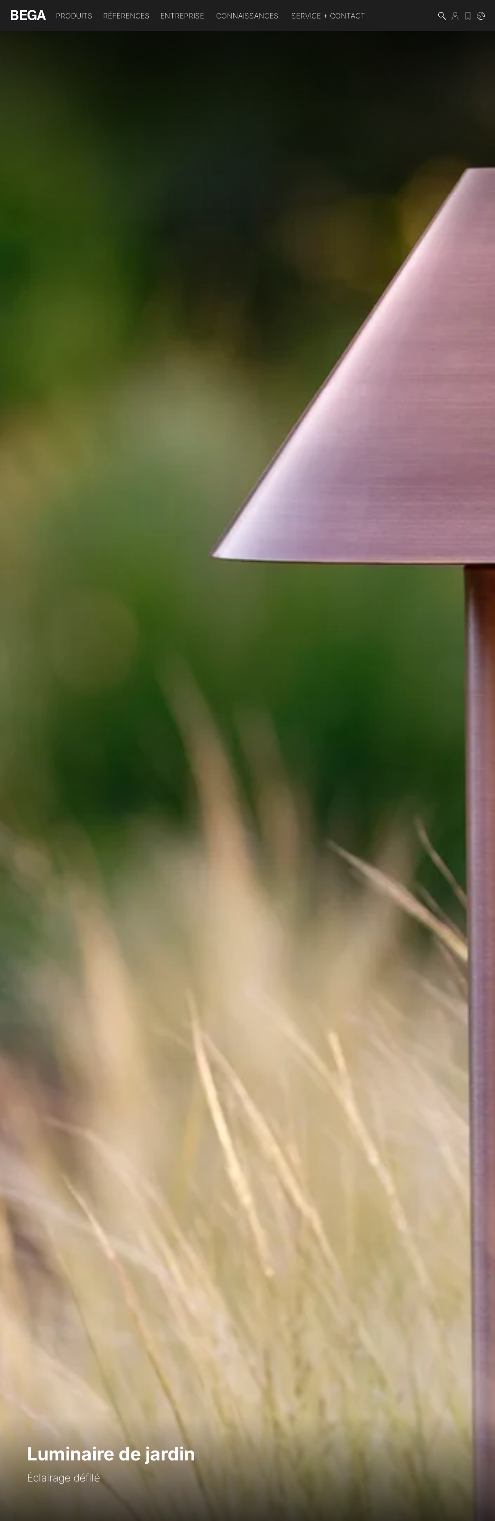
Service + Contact (328, 16)
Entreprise (182, 16)
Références (126, 16)
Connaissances (247, 16)
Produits (74, 16)
